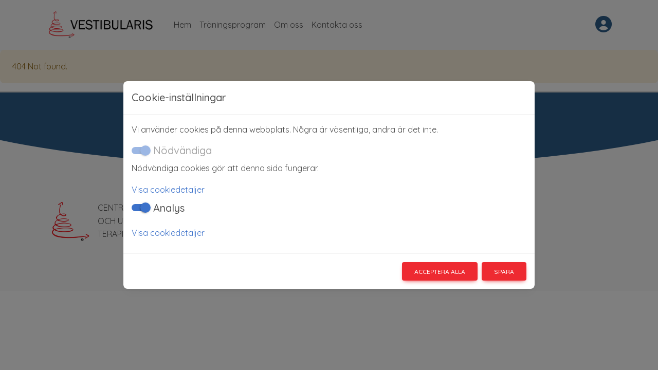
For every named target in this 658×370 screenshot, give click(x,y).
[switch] (140, 207)
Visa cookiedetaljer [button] (168, 189)
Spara (504, 271)
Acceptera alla (439, 271)
